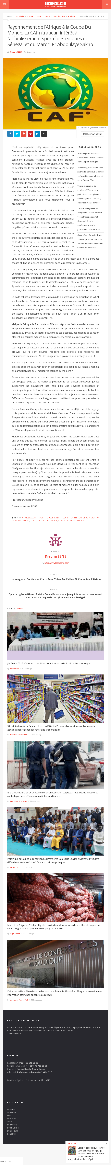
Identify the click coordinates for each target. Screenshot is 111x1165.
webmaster (14, 668)
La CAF (33, 521)
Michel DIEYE (15, 867)
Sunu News (12, 1130)
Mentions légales (15, 1080)
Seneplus (11, 1133)
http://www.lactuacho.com (57, 562)
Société (29, 16)
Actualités (19, 16)
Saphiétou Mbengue (18, 801)
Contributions (59, 16)
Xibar (9, 1121)
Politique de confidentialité (37, 1080)
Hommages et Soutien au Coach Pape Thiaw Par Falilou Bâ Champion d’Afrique (90, 157)
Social (38, 16)
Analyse (71, 16)
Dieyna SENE (16, 52)
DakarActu (12, 1118)
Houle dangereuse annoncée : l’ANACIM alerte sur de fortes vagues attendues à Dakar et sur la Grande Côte (90, 173)
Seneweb (11, 1112)
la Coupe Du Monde (47, 521)
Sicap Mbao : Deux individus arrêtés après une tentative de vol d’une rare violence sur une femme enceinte (90, 241)
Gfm (9, 1115)
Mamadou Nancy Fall (19, 1000)
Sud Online (12, 1124)
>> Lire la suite (14, 1033)
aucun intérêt (54, 518)
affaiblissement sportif (34, 518)
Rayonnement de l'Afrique (71, 521)
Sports (47, 16)
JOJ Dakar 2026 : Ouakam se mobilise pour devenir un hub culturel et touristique (48, 663)
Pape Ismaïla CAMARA (19, 735)
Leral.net (11, 1109)
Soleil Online (13, 1127)
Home (10, 16)
